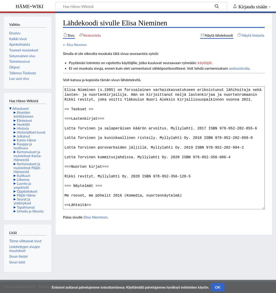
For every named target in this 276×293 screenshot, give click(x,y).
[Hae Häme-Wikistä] (141, 6)
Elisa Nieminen (77, 45)
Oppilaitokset (27, 191)
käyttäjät (205, 62)
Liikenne (23, 179)
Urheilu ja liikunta (30, 211)
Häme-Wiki (30, 5)
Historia (23, 128)
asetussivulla (239, 68)
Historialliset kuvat (31, 132)
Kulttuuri (23, 175)
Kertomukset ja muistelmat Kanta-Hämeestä (28, 156)
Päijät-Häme (26, 195)
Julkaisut (23, 136)
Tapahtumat (26, 207)
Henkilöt (23, 124)
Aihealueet (20, 108)
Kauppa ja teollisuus (23, 146)
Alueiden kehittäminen (23, 114)
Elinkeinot (24, 120)
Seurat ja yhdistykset (22, 201)
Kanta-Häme (26, 140)
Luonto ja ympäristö (22, 185)
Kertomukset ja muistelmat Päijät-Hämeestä (27, 168)
